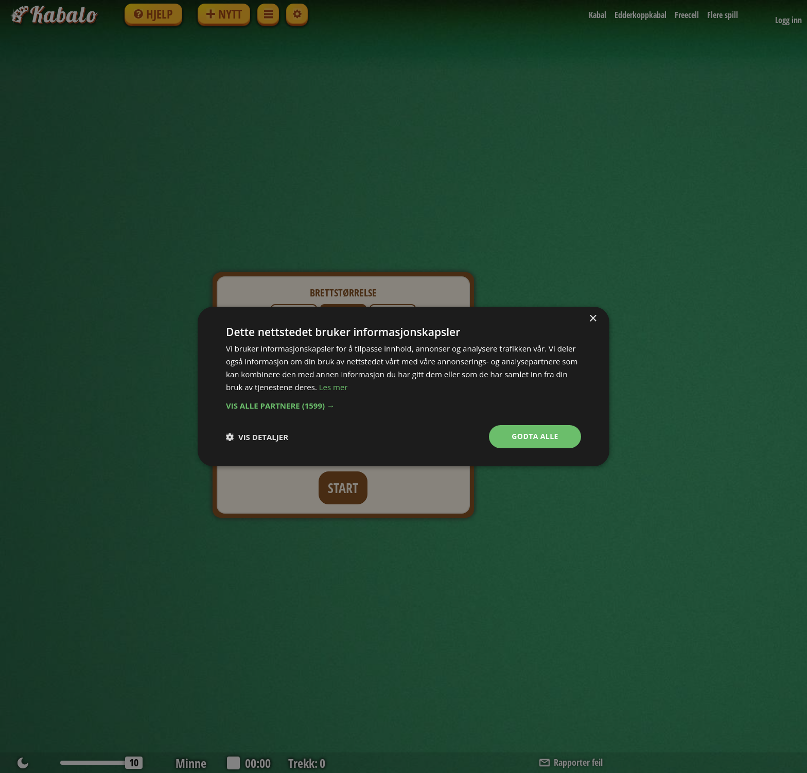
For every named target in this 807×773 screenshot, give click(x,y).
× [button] (593, 319)
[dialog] (403, 386)
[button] (403, 405)
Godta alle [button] (535, 436)
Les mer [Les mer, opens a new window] (333, 387)
